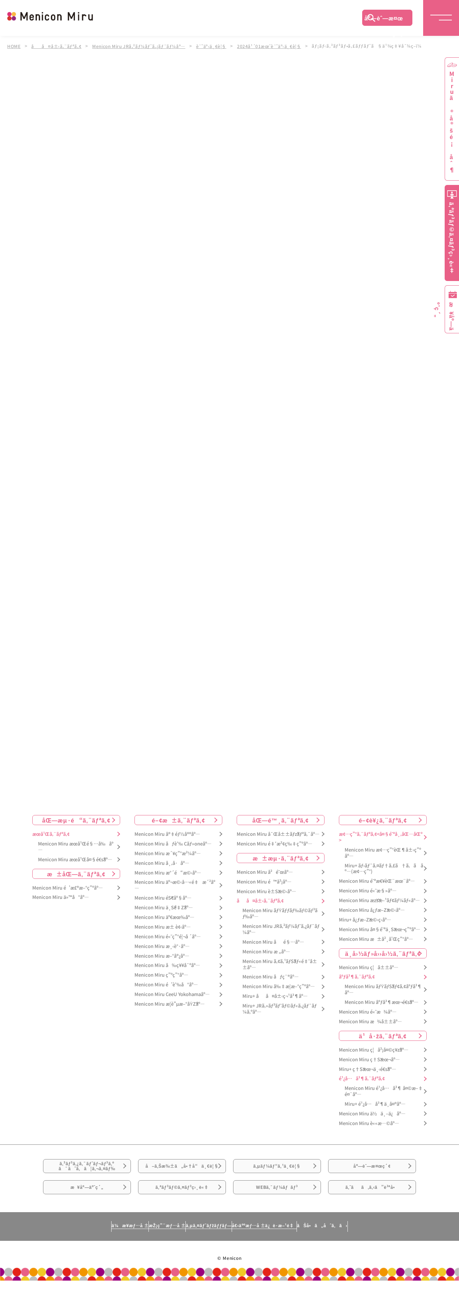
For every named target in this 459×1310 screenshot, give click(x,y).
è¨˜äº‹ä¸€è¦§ (215, 46)
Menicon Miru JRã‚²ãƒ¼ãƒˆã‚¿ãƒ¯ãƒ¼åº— (142, 46)
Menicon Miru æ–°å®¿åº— (161, 956)
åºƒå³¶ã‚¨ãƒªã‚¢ (357, 977)
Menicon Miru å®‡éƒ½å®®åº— (167, 834)
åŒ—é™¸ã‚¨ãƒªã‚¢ (280, 820)
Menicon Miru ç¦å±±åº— (368, 967)
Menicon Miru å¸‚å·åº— (161, 863)
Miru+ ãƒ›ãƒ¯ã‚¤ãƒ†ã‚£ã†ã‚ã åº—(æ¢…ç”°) (384, 869)
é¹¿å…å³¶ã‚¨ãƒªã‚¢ (362, 1079)
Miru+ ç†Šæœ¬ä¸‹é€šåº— (367, 1069)
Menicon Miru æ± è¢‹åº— (162, 927)
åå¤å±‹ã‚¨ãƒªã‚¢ (57, 46)
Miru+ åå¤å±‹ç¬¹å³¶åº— (275, 996)
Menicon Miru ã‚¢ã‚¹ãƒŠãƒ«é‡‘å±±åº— (279, 964)
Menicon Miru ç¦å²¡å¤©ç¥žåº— (373, 1050)
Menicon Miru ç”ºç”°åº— (161, 975)
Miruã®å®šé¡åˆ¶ (452, 122)
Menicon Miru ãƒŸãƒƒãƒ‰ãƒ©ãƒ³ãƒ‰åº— (279, 914)
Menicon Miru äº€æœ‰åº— (164, 917)
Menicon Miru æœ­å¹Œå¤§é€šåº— (75, 860)
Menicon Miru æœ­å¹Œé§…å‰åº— (75, 847)
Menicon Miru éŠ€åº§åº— (162, 898)
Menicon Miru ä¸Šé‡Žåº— (163, 908)
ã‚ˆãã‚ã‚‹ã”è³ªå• (372, 1211)
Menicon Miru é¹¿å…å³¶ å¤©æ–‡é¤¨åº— (384, 1092)
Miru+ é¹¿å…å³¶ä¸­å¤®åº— (375, 1104)
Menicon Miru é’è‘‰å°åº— (166, 985)
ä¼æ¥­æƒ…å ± (63, 1254)
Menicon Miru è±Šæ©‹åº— (266, 892)
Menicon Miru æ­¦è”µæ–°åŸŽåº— (169, 1004)
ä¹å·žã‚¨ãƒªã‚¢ (383, 1036)
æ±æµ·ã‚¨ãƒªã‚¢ (281, 858)
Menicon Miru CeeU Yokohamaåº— (172, 994)
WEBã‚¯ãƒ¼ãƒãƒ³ (277, 1211)
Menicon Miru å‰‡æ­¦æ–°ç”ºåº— (278, 987)
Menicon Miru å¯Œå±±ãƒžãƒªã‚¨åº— (278, 834)
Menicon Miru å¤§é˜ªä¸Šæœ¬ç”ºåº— (379, 929)
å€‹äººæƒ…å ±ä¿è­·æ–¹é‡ (296, 1254)
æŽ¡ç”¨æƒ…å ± (131, 1254)
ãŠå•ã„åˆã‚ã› (388, 1254)
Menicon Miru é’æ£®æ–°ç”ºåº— (67, 888)
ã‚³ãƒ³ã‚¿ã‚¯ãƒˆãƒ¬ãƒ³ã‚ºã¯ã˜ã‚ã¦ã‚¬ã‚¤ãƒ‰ (87, 1171)
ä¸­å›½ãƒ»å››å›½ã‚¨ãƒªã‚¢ (383, 953)
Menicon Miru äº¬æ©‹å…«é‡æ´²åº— (174, 886)
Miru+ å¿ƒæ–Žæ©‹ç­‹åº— (365, 920)
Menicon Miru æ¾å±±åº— (370, 1022)
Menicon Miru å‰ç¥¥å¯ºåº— (167, 966)
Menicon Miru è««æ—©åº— (369, 1123)
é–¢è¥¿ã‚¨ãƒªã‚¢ (383, 820)
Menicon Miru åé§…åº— (273, 942)
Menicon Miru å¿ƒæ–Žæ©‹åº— (372, 910)
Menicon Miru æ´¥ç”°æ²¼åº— (167, 854)
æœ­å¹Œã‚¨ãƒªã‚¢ (51, 834)
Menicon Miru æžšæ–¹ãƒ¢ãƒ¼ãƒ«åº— (379, 900)
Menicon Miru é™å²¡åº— (264, 882)
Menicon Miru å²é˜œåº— (265, 872)
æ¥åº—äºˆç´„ (87, 1211)
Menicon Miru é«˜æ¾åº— (368, 1012)
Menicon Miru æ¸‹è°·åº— (162, 946)
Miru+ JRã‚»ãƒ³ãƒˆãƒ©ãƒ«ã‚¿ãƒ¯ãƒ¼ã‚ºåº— (279, 1009)
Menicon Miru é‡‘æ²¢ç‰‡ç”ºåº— (274, 844)
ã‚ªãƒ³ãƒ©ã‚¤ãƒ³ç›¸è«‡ (182, 1211)
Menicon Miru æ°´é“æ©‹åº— (167, 873)
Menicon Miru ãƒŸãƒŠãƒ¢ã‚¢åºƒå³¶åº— (383, 990)
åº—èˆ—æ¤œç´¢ (383, 20)
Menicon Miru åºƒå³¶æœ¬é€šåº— (381, 1002)
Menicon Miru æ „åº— (266, 952)
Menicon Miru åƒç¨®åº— (270, 977)
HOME (14, 46)
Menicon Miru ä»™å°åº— (60, 898)
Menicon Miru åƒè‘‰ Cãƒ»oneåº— (173, 844)
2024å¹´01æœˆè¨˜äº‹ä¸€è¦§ (275, 46)
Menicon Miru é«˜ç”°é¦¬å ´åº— (167, 937)
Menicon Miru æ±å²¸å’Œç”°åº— (376, 939)
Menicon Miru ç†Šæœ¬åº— (369, 1060)
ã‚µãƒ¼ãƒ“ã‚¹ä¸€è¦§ (276, 1171)
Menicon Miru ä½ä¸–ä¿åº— (372, 1114)
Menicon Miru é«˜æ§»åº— (368, 891)
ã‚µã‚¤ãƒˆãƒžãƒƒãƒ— (206, 1254)
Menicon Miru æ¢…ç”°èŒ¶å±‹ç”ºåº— (383, 853)
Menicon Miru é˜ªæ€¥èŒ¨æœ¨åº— (377, 881)
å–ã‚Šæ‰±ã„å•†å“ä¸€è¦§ (182, 1175)
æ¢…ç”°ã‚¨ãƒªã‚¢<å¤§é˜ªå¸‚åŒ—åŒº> (380, 837)
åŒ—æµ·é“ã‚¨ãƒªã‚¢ (76, 820)
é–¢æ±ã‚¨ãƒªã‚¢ (178, 820)
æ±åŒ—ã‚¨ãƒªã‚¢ (76, 874)
